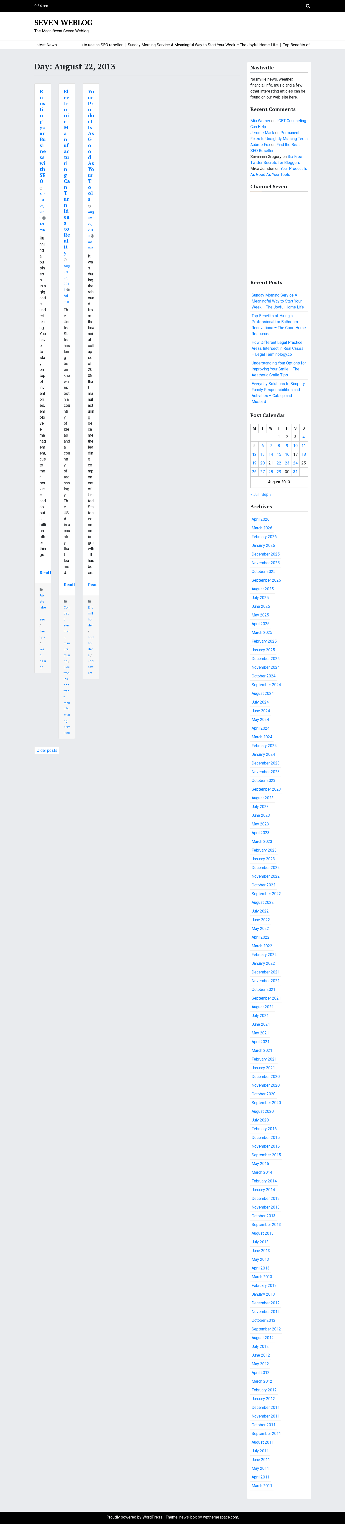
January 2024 (263, 754)
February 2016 (264, 1128)
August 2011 (263, 1442)
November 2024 (266, 667)
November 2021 (266, 980)
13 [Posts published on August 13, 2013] (262, 454)
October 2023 (264, 780)
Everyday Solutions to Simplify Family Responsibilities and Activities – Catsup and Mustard (278, 392)
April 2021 (261, 1041)
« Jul (254, 494)
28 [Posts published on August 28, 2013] (271, 471)
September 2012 (266, 1329)
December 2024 (266, 658)
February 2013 (264, 1285)
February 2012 (264, 1390)
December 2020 (266, 1076)
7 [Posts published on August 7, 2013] (271, 445)
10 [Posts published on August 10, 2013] (295, 445)
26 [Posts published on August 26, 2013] (254, 471)
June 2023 (261, 815)
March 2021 (262, 1050)
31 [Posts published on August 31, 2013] (295, 471)
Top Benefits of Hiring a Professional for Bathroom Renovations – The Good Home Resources (279, 324)
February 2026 (264, 536)
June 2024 (261, 711)
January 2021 (263, 1068)
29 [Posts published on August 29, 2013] (279, 471)
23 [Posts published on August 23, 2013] (287, 463)
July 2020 (260, 1120)
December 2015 (266, 1137)
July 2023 (260, 806)
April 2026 (261, 519)
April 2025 (261, 623)
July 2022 (260, 911)
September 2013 (266, 1224)
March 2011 (262, 1485)
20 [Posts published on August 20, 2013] (262, 463)
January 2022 (263, 963)
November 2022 (266, 876)
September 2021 (266, 998)
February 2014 (264, 1181)
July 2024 (260, 702)
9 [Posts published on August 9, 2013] (287, 445)
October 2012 (264, 1320)
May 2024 (260, 719)
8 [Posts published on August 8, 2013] (279, 445)
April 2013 (261, 1268)
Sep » (267, 494)
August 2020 (263, 1111)
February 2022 (264, 954)
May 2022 (260, 928)
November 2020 (266, 1085)
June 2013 (261, 1250)
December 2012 (266, 1303)
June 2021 (261, 1024)
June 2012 (261, 1355)
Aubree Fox (260, 144)
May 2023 (260, 824)
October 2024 (264, 676)
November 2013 (266, 1207)
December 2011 (266, 1407)
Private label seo (43, 607)
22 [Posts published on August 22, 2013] (279, 463)
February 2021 (264, 1059)
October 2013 (264, 1216)
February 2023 (264, 850)
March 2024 (262, 737)
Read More (50, 572)
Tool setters (91, 667)
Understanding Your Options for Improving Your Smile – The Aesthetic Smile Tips (279, 369)
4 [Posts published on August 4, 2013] (303, 437)
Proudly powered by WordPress (134, 1517)
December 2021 (266, 972)
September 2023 (266, 789)
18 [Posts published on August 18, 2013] (303, 454)
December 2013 (266, 1198)
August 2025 (263, 589)
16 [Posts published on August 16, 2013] (287, 454)
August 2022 (263, 902)
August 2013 (263, 1233)
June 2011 (261, 1459)
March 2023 (262, 841)
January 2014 (263, 1189)
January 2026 (263, 545)
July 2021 (260, 1015)
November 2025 (266, 562)
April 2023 (261, 832)
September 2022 (266, 893)
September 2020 (266, 1102)
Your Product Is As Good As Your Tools (91, 145)
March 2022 (262, 946)
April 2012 (261, 1372)
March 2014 (262, 1172)
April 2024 (261, 728)
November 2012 (266, 1311)
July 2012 (260, 1346)
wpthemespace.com (220, 1517)
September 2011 (266, 1433)
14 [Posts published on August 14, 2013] (271, 454)
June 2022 (261, 919)
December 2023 (266, 763)
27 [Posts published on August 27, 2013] (262, 471)
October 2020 (264, 1094)
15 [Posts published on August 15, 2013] (279, 454)
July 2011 (260, 1451)
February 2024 (264, 745)
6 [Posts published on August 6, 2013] (263, 445)
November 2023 (266, 771)
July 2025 (260, 597)
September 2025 (266, 580)
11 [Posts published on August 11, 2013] (303, 445)
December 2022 (266, 867)
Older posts (47, 750)
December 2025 (266, 554)
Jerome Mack (262, 132)
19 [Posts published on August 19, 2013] (254, 463)
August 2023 (263, 798)
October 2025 (264, 571)
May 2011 (260, 1468)
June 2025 (261, 606)
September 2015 (266, 1155)
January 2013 (263, 1294)
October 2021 (264, 989)
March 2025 (262, 632)
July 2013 (260, 1242)
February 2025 (264, 641)
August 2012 (263, 1337)
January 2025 (263, 650)
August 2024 (263, 693)
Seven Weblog (63, 22)
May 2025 (260, 615)
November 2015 (266, 1146)
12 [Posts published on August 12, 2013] (254, 454)
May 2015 (260, 1163)
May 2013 (260, 1259)
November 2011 (266, 1416)
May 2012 (260, 1364)
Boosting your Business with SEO (43, 136)
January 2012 (263, 1398)
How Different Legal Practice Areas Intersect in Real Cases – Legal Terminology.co (277, 348)
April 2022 (261, 937)
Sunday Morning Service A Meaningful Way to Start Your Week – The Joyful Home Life (278, 301)
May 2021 (260, 1033)
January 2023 (263, 859)
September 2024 (266, 684)
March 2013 (262, 1276)
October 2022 (264, 885)
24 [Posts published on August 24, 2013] (295, 463)
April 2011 (261, 1477)
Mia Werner (260, 120)
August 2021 (263, 1007)
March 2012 (262, 1381)
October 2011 (264, 1424)
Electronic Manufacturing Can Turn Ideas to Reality (67, 172)
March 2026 (262, 528)
